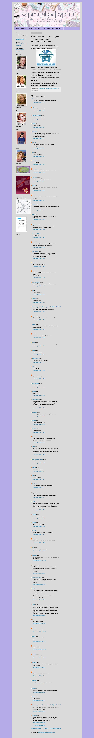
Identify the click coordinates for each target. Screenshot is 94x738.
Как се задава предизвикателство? (52, 28)
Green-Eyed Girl (36, 358)
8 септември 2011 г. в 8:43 (38, 164)
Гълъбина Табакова (36, 233)
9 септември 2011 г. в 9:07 (38, 497)
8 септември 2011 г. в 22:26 (39, 454)
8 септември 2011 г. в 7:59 (38, 119)
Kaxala (33, 204)
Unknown (34, 131)
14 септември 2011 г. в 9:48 (39, 615)
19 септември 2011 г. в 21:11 (39, 675)
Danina (34, 467)
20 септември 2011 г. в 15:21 (39, 700)
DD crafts (34, 715)
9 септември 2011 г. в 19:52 (39, 534)
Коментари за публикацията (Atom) (46, 732)
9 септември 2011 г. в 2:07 (38, 479)
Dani (33, 588)
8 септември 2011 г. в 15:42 (39, 329)
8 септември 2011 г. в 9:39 (38, 200)
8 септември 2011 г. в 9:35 (38, 190)
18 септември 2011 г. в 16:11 (39, 667)
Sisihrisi (34, 538)
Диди (33, 195)
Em (33, 475)
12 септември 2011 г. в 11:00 (39, 550)
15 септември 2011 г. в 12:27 (39, 649)
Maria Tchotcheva (36, 282)
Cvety (33, 333)
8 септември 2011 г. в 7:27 (38, 102)
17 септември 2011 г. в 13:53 (39, 657)
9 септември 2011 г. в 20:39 (39, 542)
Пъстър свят (35, 169)
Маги (33, 123)
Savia (33, 628)
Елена (33, 446)
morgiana (34, 412)
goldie (33, 636)
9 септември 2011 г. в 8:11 (38, 487)
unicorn (34, 271)
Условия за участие (34, 28)
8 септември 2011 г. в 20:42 (39, 432)
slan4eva (34, 501)
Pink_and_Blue (35, 383)
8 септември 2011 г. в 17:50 (39, 378)
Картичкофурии (20, 39)
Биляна (34, 98)
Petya (33, 185)
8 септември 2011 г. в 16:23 (39, 354)
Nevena (34, 654)
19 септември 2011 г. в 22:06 (39, 684)
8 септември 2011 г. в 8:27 (38, 148)
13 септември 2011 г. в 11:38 (39, 584)
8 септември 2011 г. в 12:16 (39, 294)
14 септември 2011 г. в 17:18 (39, 631)
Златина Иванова (36, 115)
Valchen (34, 514)
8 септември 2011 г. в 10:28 (39, 247)
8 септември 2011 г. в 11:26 (39, 285)
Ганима (34, 420)
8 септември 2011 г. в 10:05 (39, 237)
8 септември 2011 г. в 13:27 (39, 311)
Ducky (33, 342)
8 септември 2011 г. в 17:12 (39, 362)
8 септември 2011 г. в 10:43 (39, 266)
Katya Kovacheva (36, 399)
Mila (33, 366)
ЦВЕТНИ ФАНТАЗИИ (37, 459)
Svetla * (34, 530)
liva (33, 152)
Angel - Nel (34, 224)
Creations (34, 646)
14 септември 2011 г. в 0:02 (39, 599)
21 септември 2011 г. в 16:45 (39, 722)
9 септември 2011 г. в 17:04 (39, 509)
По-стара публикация (55, 728)
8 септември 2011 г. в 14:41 (39, 319)
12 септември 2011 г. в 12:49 (39, 560)
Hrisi (33, 696)
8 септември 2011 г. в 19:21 (39, 416)
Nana (33, 375)
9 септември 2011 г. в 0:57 (38, 471)
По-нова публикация (36, 728)
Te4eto (33, 604)
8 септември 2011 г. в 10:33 (39, 258)
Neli (33, 547)
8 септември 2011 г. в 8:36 (38, 156)
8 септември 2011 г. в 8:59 (38, 172)
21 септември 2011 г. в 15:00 (39, 711)
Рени (33, 436)
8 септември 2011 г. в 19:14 (39, 407)
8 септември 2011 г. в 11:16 (39, 277)
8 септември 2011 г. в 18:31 (39, 395)
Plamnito (34, 662)
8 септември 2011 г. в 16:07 (39, 345)
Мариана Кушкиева (36, 577)
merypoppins (35, 160)
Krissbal (34, 428)
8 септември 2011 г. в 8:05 (38, 127)
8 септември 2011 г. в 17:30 (39, 370)
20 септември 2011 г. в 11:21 (39, 692)
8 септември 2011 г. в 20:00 (39, 424)
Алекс (33, 672)
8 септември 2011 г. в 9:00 (38, 180)
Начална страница (21, 28)
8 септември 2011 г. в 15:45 (39, 337)
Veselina (34, 298)
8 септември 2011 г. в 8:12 (38, 138)
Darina (33, 324)
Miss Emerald (35, 251)
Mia (33, 290)
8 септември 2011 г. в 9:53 (38, 219)
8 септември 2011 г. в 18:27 (39, 387)
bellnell (34, 142)
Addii (33, 350)
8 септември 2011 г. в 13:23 (39, 302)
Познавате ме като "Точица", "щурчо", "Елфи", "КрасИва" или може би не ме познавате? (46, 307)
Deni (33, 242)
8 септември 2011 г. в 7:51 (38, 110)
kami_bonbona (35, 483)
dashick (34, 391)
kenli (33, 214)
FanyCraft (34, 555)
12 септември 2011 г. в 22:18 (39, 573)
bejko (33, 107)
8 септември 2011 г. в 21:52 (39, 442)
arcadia (34, 262)
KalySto (34, 316)
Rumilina (34, 680)
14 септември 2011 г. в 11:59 (39, 623)
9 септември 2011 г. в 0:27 (38, 462)
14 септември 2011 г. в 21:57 (39, 641)
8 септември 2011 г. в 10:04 (39, 229)
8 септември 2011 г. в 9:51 (38, 209)
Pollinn (34, 688)
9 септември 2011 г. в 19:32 (39, 518)
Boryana (34, 619)
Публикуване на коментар (39, 725)
